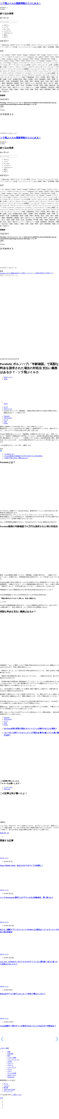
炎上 (2, 85)
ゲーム (39, 45)
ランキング (7, 77)
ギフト (11, 67)
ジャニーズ (10, 69)
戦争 (30, 81)
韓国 (53, 89)
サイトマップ (8, 1091)
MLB (56, 57)
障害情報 (47, 89)
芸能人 (16, 89)
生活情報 (50, 47)
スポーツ (7, 47)
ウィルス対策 (25, 45)
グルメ (33, 45)
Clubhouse (31, 55)
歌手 (44, 83)
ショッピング (48, 45)
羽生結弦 (50, 87)
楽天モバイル (29, 83)
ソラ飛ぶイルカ (20, 3)
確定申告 (51, 85)
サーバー (42, 67)
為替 (7, 85)
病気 (40, 85)
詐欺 (26, 89)
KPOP (46, 57)
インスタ (53, 63)
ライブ (52, 75)
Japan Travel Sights (9, 1089)
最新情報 (9, 83)
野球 (36, 89)
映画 (56, 81)
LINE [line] (5, 421)
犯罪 (17, 85)
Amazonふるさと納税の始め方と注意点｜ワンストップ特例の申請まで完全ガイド (27, 273)
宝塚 (7, 81)
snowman (24, 59)
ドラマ (34, 71)
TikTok (36, 59)
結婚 (36, 87)
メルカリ (37, 75)
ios (35, 57)
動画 (24, 79)
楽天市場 (38, 83)
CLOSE (2, 9)
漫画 (55, 83)
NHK (2, 59)
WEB (22, 61)
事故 (52, 77)
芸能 (56, 47)
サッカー (50, 67)
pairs (15, 59)
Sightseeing (4, 45)
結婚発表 (42, 87)
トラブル (27, 71)
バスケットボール (7, 73)
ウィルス (16, 65)
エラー (34, 65)
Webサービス (14, 45)
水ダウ (50, 83)
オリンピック (42, 65)
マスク (17, 75)
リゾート (16, 77)
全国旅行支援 (16, 79)
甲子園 (35, 85)
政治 (41, 81)
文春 (46, 81)
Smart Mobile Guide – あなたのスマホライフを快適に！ (21, 865)
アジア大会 (6, 63)
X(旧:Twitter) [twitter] (8, 418)
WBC (16, 61)
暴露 (2, 83)
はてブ (6, 420)
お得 (50, 65)
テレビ (12, 71)
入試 (9, 79)
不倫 (22, 77)
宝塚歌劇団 (14, 81)
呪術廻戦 (41, 79)
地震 (48, 79)
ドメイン (19, 71)
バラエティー (19, 73)
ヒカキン (28, 73)
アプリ (39, 63)
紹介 (9, 87)
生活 (22, 85)
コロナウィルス (33, 67)
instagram (29, 57)
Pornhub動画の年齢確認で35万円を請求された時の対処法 (23, 456)
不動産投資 (29, 77)
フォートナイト (38, 73)
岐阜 (21, 81)
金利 (40, 89)
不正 (36, 77)
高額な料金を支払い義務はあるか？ (16, 458)
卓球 (35, 79)
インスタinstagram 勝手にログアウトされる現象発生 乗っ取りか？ (26, 897)
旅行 (44, 47)
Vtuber (11, 61)
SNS (31, 59)
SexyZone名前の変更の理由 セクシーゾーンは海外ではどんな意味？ (30, 729)
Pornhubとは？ (9, 454)
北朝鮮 (30, 79)
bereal (18, 55)
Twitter (5, 61)
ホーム (6, 1083)
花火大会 (4, 89)
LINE (51, 57)
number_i (9, 59)
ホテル (11, 75)
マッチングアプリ (27, 75)
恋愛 (26, 81)
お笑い (5, 67)
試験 (31, 89)
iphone (40, 57)
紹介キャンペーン (18, 87)
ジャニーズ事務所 (22, 69)
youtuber (48, 61)
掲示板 (36, 81)
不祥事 (42, 77)
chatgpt (24, 55)
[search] (17, 275)
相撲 (45, 85)
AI (1, 55)
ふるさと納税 (36, 47)
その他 (14, 47)
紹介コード (29, 87)
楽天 (21, 83)
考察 (57, 87)
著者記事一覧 (4, 833)
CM (37, 55)
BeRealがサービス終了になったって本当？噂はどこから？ (23, 994)
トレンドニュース (24, 47)
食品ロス (5, 91)
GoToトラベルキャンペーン (16, 57)
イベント (45, 63)
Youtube (41, 61)
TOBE (52, 59)
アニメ (32, 63)
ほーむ (6, 407)
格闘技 (16, 83)
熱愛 (12, 85)
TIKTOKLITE (44, 59)
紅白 (4, 87)
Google (43, 55)
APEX (13, 55)
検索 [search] (2, 106)
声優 (53, 79)
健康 (4, 79)
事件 (47, 77)
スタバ (43, 69)
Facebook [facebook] (6, 416)
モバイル (45, 75)
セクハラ (5, 71)
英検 (21, 89)
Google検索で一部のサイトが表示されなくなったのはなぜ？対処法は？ (28, 1026)
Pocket (6, 423)
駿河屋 (6, 1087)
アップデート (24, 63)
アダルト (14, 63)
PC (19, 59)
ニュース (55, 71)
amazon (7, 55)
